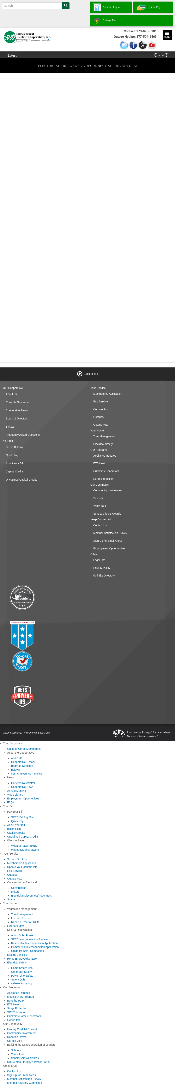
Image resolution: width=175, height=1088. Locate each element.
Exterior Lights (15, 925)
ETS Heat (99, 463)
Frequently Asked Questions (23, 434)
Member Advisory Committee (24, 1082)
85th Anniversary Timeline (26, 773)
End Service (100, 401)
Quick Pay (12, 455)
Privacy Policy (101, 567)
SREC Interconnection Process (29, 939)
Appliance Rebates (104, 455)
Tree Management (104, 436)
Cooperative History (23, 761)
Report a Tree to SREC (25, 922)
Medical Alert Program (20, 996)
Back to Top (91, 373)
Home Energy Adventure (22, 958)
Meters (15, 891)
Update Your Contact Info (22, 867)
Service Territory (17, 859)
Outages (98, 416)
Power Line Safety (22, 975)
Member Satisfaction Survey (110, 533)
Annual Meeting (16, 790)
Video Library (15, 794)
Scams (11, 899)
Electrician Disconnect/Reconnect (31, 895)
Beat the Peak (15, 1000)
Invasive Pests (19, 918)
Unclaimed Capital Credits (21, 479)
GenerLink (13, 1019)
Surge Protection (103, 478)
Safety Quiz (18, 979)
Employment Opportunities (109, 548)
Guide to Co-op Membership (24, 748)
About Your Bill (14, 463)
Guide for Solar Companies (27, 950)
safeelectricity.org (21, 983)
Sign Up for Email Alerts (107, 540)
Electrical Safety (103, 444)
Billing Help (14, 828)
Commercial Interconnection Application (35, 947)
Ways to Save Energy (24, 845)
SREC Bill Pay (14, 447)
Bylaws (10, 426)
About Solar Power (22, 935)
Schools (98, 498)
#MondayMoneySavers (25, 849)
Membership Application (107, 393)
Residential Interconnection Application (34, 943)
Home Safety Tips (22, 967)
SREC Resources (17, 1012)
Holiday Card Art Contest (22, 1029)
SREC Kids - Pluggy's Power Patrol (28, 1061)
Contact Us (100, 525)
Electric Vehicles (17, 954)
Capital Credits (15, 471)
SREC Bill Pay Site (22, 817)
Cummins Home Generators (24, 1016)
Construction (101, 409)
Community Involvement (107, 490)
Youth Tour (99, 505)
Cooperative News (17, 410)
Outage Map (100, 424)
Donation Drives (17, 1036)
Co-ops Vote (14, 1040)
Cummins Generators (106, 471)
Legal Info (99, 560)
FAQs (10, 802)
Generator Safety (21, 971)
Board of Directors (17, 418)
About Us (11, 394)
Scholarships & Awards (107, 513)
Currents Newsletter (18, 402)
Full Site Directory (104, 575)
